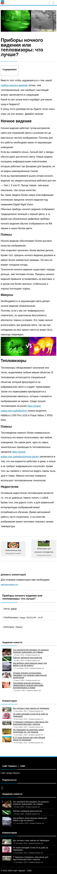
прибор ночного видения (14, 85)
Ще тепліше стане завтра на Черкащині (31, 708)
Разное (19, 627)
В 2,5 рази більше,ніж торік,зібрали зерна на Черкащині (29, 738)
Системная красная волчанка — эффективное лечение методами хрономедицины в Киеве (28, 685)
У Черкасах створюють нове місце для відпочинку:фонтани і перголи (30, 723)
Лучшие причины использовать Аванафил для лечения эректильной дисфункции (30, 675)
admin (14, 609)
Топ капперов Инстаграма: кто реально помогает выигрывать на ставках (31, 651)
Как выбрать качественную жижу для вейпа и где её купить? (30, 664)
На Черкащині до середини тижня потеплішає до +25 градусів (28, 731)
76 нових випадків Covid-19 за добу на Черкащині (30, 715)
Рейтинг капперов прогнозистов (27, 657)
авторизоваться (9, 584)
